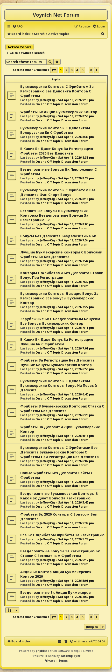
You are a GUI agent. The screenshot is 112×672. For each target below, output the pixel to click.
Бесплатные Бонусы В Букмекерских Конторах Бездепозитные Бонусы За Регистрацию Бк (54, 215)
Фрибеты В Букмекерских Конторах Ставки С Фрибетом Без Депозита (62, 408)
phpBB (40, 651)
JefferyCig (47, 100)
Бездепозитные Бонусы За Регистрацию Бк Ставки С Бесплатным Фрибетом (60, 553)
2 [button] (66, 70)
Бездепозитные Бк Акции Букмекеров (55, 592)
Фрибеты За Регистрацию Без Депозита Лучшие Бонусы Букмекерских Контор (57, 362)
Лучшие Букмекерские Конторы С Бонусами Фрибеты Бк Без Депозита (61, 254)
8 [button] (91, 70)
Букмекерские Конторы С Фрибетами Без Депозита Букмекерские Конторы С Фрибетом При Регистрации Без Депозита (59, 452)
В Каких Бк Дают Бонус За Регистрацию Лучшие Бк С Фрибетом (56, 341)
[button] (53, 70)
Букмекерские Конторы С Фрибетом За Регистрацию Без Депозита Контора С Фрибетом (57, 91)
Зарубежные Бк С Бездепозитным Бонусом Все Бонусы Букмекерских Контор (60, 321)
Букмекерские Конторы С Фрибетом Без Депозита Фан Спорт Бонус (58, 192)
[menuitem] (18, 26)
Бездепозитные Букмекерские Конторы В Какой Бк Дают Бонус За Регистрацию (59, 495)
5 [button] (82, 70)
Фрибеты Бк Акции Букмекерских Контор (58, 112)
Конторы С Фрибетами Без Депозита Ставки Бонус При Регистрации (61, 275)
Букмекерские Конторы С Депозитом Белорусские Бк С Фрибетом (55, 130)
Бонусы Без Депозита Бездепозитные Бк (58, 236)
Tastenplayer (70, 656)
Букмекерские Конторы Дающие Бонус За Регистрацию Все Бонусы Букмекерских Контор (59, 298)
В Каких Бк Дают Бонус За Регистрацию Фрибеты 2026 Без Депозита (56, 150)
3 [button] (72, 70)
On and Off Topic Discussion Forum (62, 104)
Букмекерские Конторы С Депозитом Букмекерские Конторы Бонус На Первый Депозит (58, 385)
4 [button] (77, 70)
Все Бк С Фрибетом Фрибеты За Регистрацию (62, 535)
